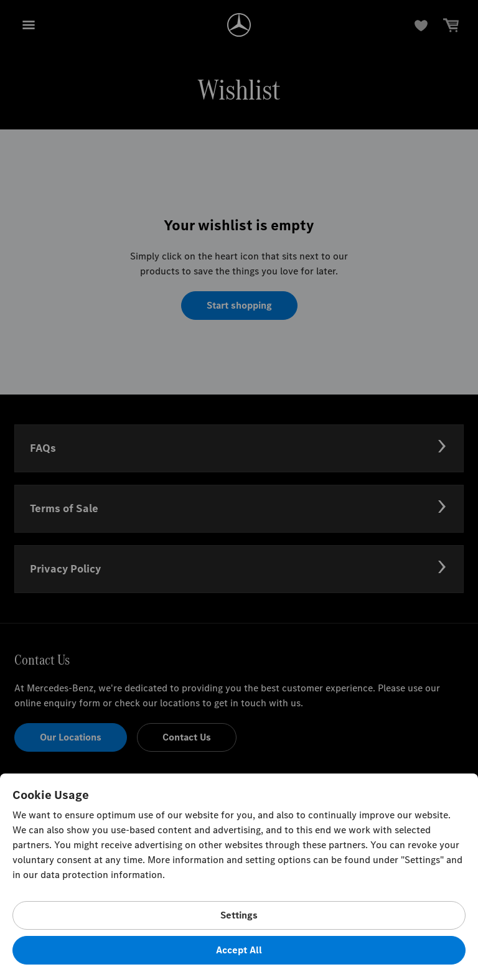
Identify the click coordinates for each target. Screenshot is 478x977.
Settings (239, 915)
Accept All (239, 949)
